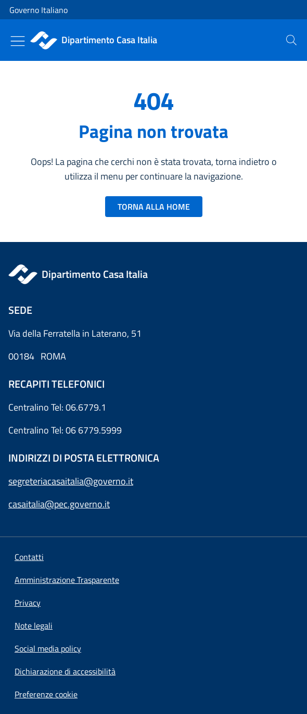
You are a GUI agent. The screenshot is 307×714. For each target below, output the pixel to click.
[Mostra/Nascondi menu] (17, 41)
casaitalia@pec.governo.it (59, 504)
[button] (46, 694)
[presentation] (291, 40)
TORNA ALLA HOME (154, 206)
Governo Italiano (38, 10)
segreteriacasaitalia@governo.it (70, 481)
